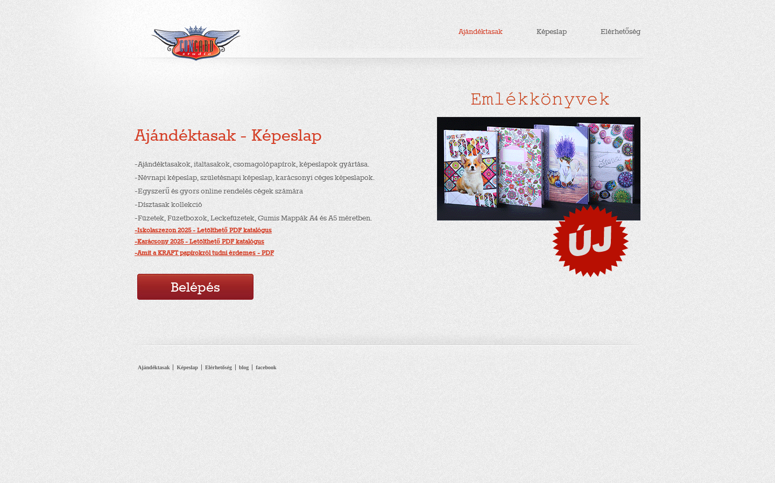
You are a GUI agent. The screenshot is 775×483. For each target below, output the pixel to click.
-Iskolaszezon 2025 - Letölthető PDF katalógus (203, 230)
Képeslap (552, 31)
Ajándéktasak (481, 31)
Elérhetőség (620, 31)
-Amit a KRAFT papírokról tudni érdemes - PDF (204, 253)
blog (244, 367)
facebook (266, 367)
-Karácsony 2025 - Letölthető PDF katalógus (199, 241)
